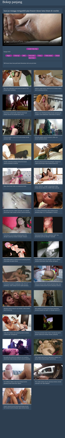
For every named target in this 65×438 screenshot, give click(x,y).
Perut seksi (32, 55)
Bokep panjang (12, 2)
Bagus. (8, 55)
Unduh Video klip (32, 49)
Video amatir (48, 55)
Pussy (39, 55)
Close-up (16, 55)
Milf (24, 55)
